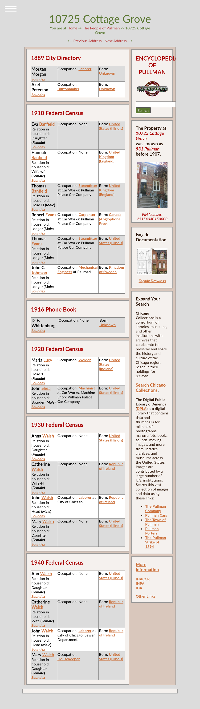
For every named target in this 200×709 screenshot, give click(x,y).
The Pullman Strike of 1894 (155, 542)
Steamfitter (87, 185)
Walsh (48, 435)
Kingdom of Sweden (111, 269)
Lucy (47, 360)
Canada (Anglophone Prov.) (110, 219)
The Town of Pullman (155, 521)
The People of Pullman (101, 28)
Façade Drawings (152, 280)
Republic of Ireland (111, 466)
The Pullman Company (155, 508)
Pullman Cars (156, 515)
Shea (46, 388)
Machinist (86, 388)
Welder (84, 359)
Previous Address (87, 40)
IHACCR (143, 579)
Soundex (38, 79)
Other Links (145, 596)
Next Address (116, 40)
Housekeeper (68, 658)
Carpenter (86, 214)
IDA (139, 588)
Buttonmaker (68, 88)
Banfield (47, 124)
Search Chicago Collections (151, 387)
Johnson (39, 272)
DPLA (142, 408)
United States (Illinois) (111, 126)
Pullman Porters (152, 530)
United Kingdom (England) (109, 156)
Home (72, 28)
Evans (50, 214)
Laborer (84, 68)
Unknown (107, 73)
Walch (46, 573)
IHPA (140, 583)
